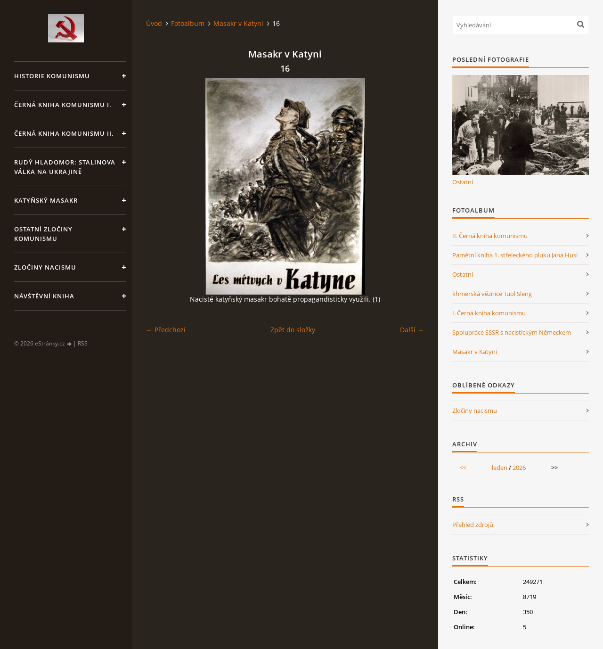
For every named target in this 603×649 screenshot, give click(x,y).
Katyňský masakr (46, 200)
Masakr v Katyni (238, 23)
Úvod (154, 23)
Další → (412, 329)
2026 (519, 467)
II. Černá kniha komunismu (490, 235)
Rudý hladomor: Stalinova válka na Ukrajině (64, 167)
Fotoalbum (187, 23)
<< (463, 467)
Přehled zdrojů (472, 524)
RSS (83, 343)
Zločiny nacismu (45, 267)
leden (499, 467)
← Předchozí (166, 329)
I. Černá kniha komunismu (489, 313)
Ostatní (462, 182)
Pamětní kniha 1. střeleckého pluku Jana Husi (515, 255)
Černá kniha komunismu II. (64, 133)
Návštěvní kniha (44, 296)
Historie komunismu (52, 76)
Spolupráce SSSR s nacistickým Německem (511, 332)
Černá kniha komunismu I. (63, 104)
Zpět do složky (292, 329)
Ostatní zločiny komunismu (43, 234)
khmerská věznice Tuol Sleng (492, 293)
